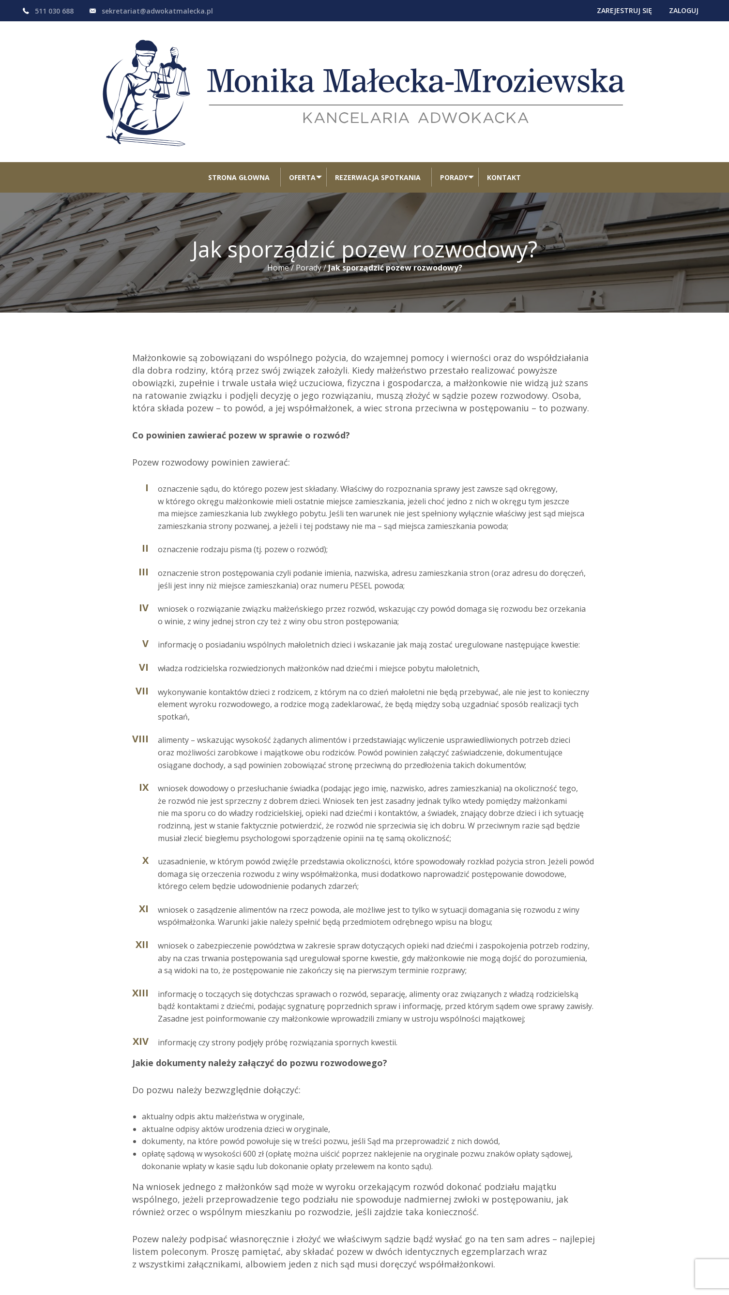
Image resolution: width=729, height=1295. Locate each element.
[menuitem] (236, 105)
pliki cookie (218, 1273)
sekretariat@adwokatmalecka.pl (157, 11)
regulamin (170, 1273)
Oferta (299, 104)
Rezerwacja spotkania (378, 104)
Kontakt (507, 104)
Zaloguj (677, 10)
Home (278, 195)
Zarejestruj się (603, 10)
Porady (454, 104)
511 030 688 (54, 11)
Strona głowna (236, 104)
